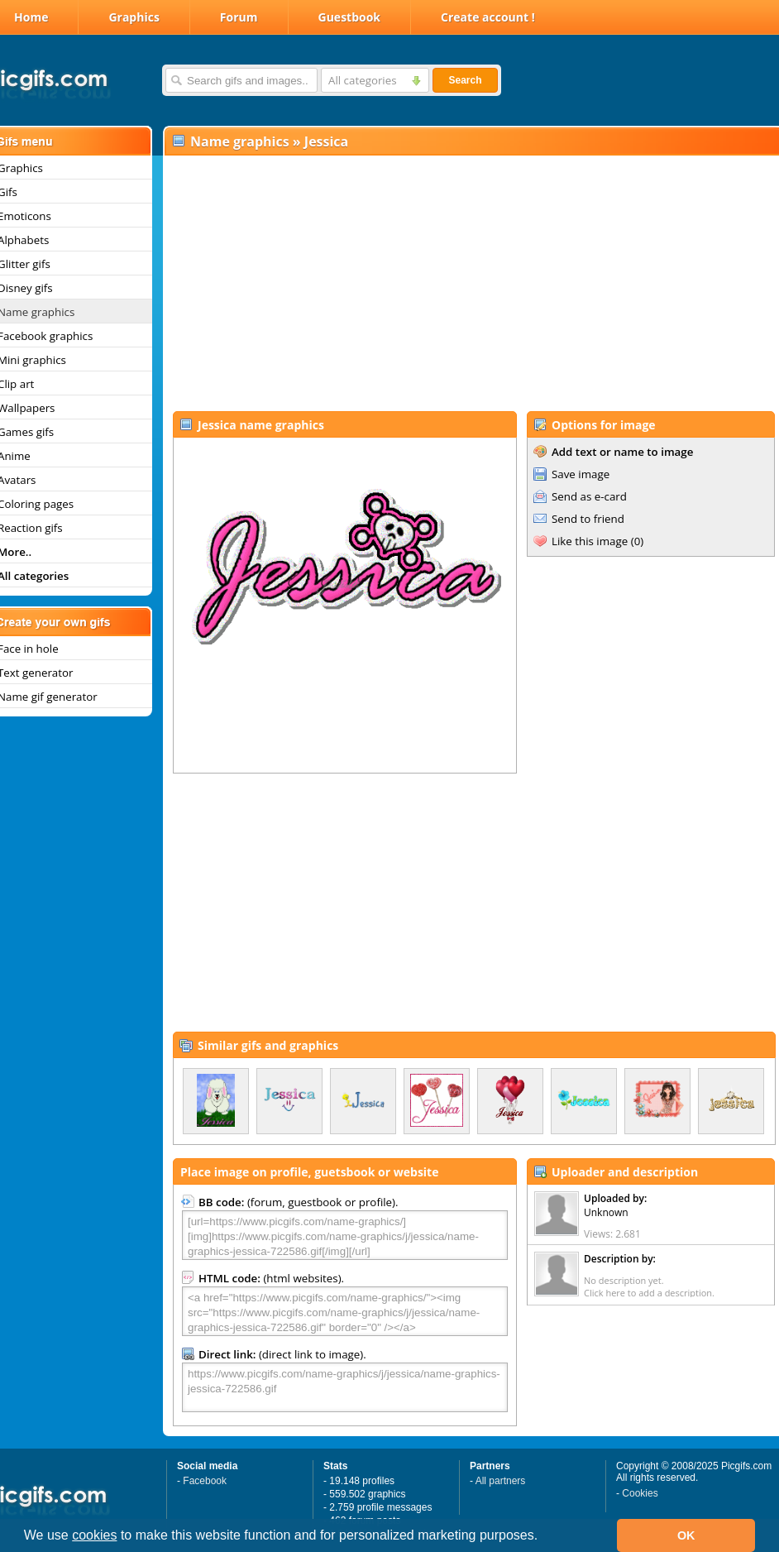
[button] (544, 1537)
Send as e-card (589, 496)
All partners (501, 1481)
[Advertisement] (467, 282)
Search (464, 80)
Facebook (205, 1481)
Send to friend (588, 518)
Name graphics (239, 141)
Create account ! (488, 17)
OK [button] (686, 1535)
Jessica (326, 141)
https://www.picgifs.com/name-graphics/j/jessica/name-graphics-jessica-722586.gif (345, 1387)
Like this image (590, 541)
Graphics (133, 17)
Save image (580, 474)
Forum (239, 17)
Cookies (639, 1493)
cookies (94, 1535)
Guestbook (349, 17)
